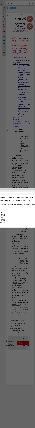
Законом (7, 200)
